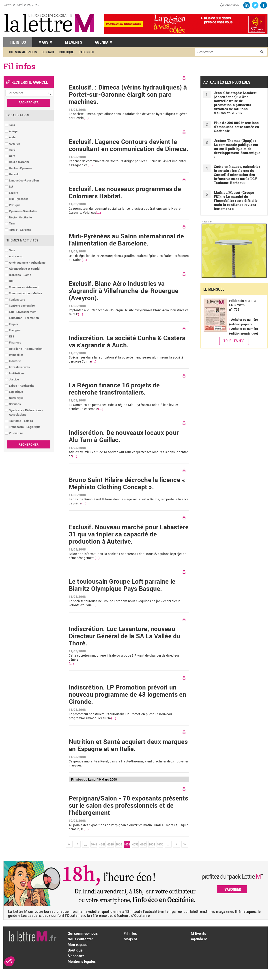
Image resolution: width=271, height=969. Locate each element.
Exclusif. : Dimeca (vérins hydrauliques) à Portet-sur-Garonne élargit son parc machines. (128, 94)
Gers (12, 156)
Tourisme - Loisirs (21, 421)
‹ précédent (77, 844)
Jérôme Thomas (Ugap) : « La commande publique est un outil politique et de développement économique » (237, 149)
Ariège (13, 131)
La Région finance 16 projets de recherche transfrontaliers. (114, 389)
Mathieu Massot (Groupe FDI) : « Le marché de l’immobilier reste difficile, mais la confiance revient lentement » (236, 200)
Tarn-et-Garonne (20, 230)
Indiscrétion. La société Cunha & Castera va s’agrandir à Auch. (127, 341)
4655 (160, 844)
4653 (143, 844)
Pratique (14, 205)
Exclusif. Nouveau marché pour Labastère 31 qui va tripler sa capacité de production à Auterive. (129, 534)
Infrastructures (19, 367)
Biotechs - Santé (20, 275)
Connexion (231, 5)
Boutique (66, 52)
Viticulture (16, 433)
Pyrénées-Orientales (23, 211)
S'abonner (86, 52)
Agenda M (103, 42)
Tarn (12, 223)
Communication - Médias (25, 293)
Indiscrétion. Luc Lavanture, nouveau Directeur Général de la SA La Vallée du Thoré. (125, 636)
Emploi (13, 324)
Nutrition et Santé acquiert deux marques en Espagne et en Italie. (128, 745)
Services (15, 404)
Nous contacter (80, 939)
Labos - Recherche (21, 386)
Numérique (16, 398)
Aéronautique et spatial (24, 269)
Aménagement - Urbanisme (27, 262)
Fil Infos (18, 42)
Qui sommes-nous (23, 52)
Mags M (45, 42)
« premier (69, 844)
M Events (73, 42)
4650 (119, 844)
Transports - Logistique (25, 427)
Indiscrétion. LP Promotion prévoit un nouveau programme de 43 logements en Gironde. (127, 694)
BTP (11, 281)
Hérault (14, 174)
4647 (94, 844)
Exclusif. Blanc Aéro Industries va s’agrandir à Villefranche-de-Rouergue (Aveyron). (124, 290)
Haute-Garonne (19, 162)
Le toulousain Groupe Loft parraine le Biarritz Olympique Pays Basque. (122, 585)
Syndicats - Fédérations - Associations (26, 412)
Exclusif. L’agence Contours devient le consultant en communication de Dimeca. (128, 145)
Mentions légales (82, 961)
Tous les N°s (234, 340)
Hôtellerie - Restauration (26, 349)
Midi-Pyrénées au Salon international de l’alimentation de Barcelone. (126, 240)
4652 (135, 844)
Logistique (16, 392)
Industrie (15, 361)
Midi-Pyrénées (18, 199)
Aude (12, 137)
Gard (12, 149)
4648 (102, 844)
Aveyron (14, 143)
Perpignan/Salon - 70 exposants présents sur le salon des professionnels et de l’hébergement (128, 805)
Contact (48, 52)
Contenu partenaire (22, 305)
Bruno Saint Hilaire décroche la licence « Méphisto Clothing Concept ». (127, 483)
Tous (12, 125)
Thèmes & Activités (22, 240)
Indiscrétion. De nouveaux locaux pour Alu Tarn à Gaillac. (124, 436)
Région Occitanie (20, 217)
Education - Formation (24, 318)
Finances (15, 342)
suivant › (176, 844)
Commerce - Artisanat (24, 287)
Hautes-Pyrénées (21, 168)
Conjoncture (17, 299)
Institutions (17, 373)
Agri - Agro (16, 256)
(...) (86, 118)
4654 (151, 844)
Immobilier (16, 355)
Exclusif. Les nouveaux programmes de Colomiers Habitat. (125, 192)
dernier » (185, 844)
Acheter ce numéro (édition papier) (243, 321)
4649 (110, 844)
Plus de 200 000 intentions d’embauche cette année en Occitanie (236, 127)
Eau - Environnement (23, 312)
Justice (14, 379)
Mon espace (78, 944)
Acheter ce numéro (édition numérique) (243, 331)
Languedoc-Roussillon (24, 180)
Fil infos (130, 933)
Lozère (13, 193)
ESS (11, 336)
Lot (11, 186)
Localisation (17, 115)
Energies (15, 330)
